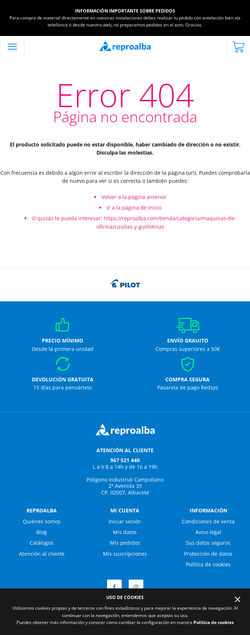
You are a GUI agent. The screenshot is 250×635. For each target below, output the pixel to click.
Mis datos (125, 532)
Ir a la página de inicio (134, 207)
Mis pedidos (125, 542)
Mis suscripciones (125, 553)
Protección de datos (208, 553)
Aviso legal (208, 532)
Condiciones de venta (208, 521)
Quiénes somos (41, 521)
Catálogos (42, 542)
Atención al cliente (42, 553)
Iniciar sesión (125, 521)
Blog (41, 532)
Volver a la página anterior (134, 196)
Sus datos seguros (208, 542)
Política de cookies (208, 564)
